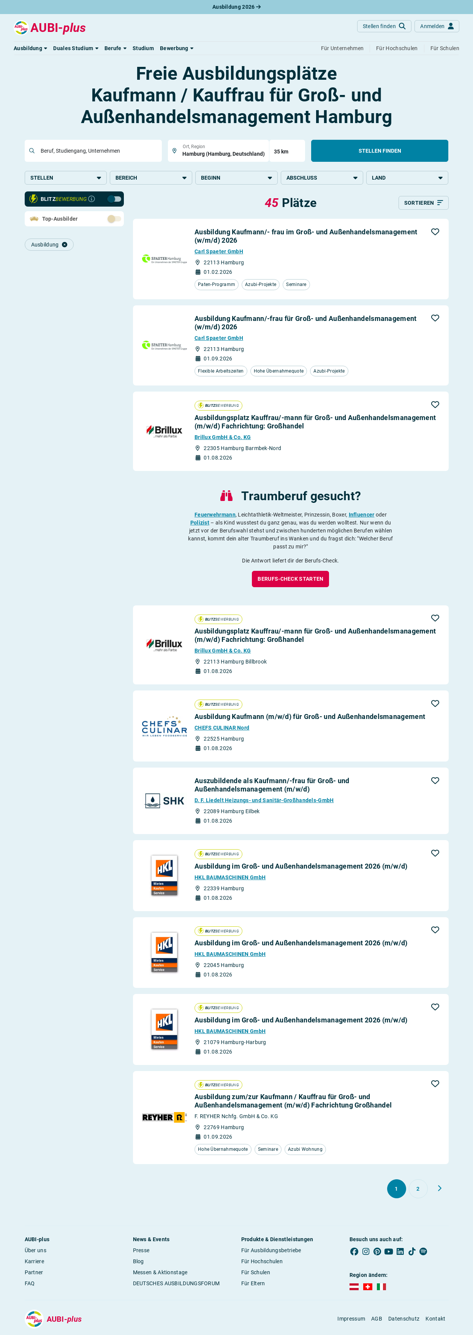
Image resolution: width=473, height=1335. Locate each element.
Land (407, 178)
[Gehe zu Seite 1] (396, 1189)
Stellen (65, 178)
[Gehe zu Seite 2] (418, 1189)
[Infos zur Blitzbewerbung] (91, 200)
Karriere (34, 1262)
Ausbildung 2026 (236, 7)
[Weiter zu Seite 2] (439, 1189)
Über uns (35, 1251)
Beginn (236, 178)
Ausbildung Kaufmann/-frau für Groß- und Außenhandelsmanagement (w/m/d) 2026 (306, 323)
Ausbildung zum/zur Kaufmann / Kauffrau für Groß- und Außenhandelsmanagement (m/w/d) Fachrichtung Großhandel (293, 1101)
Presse (141, 1251)
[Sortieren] (424, 203)
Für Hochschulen (262, 1262)
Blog (138, 1262)
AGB (376, 1319)
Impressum (351, 1319)
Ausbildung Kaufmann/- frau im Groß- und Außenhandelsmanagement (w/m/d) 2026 (306, 237)
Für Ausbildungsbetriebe (271, 1251)
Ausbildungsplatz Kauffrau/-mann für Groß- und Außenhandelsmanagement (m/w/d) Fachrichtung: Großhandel (315, 422)
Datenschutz (403, 1319)
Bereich (151, 178)
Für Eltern (253, 1284)
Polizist (199, 523)
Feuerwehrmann (215, 515)
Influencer (362, 515)
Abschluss (322, 178)
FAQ (30, 1284)
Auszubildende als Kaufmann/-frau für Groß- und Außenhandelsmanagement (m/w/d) (272, 785)
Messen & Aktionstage (160, 1273)
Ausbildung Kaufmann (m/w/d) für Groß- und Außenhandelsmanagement (310, 717)
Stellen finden (380, 151)
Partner (34, 1273)
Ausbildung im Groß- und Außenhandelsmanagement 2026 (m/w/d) (301, 867)
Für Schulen (255, 1273)
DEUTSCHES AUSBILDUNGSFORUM (176, 1284)
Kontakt (435, 1319)
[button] (30, 48)
